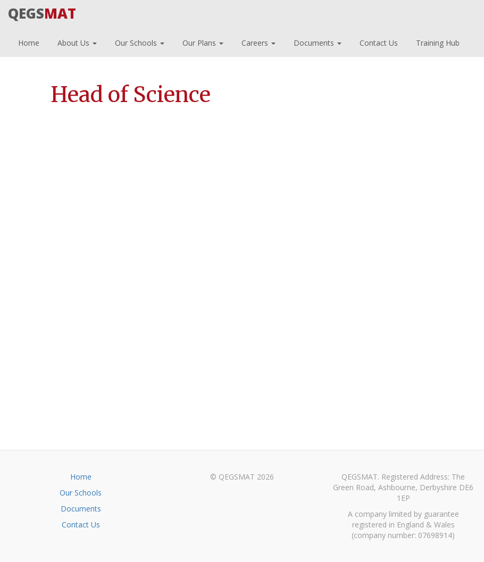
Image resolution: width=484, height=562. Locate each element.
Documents (316, 41)
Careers (257, 41)
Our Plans (201, 41)
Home (27, 41)
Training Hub (437, 41)
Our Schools (138, 41)
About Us (76, 41)
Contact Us (377, 41)
